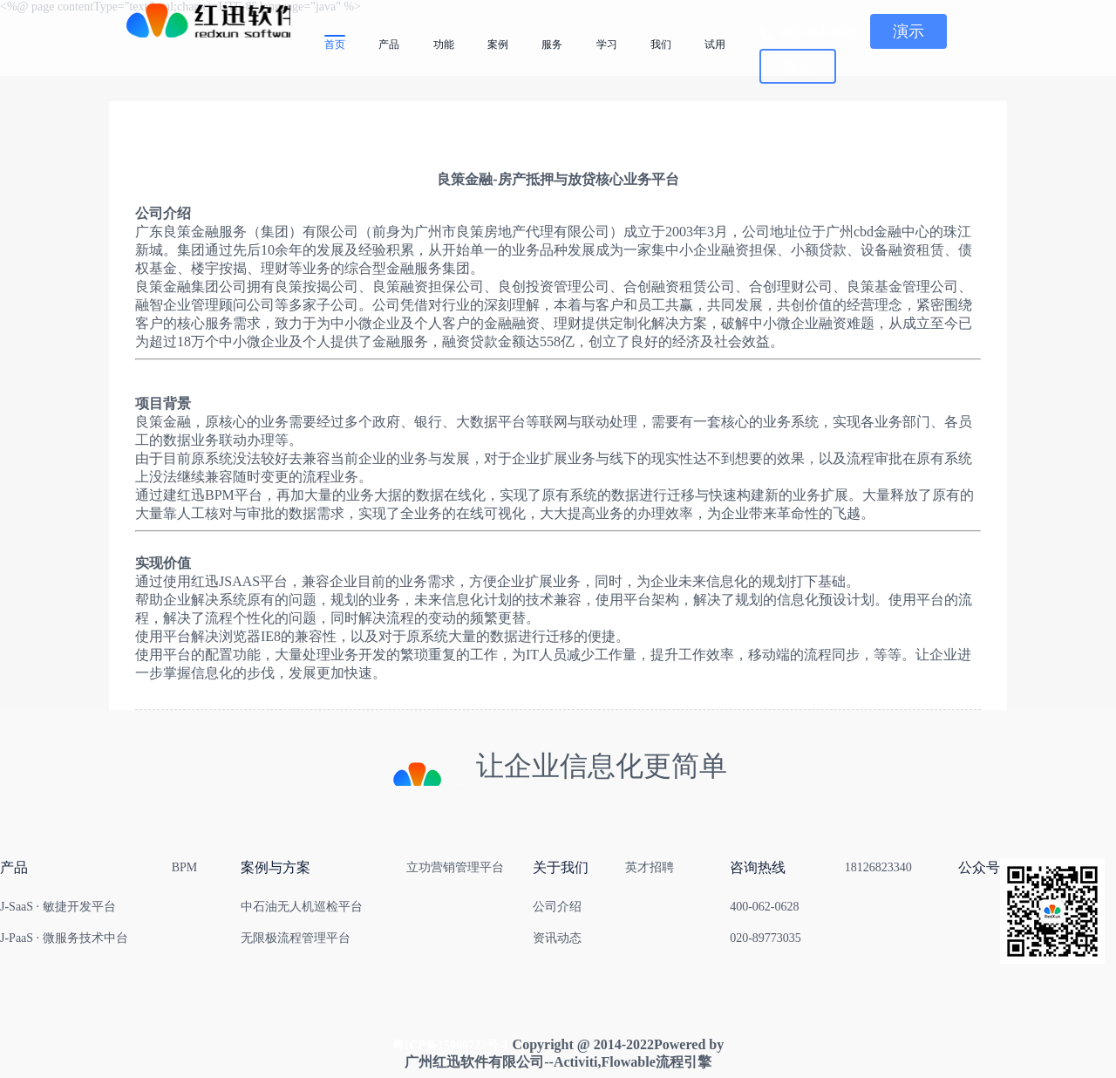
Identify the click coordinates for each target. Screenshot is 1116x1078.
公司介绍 (557, 906)
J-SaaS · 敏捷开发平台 (58, 906)
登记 (797, 66)
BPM (185, 867)
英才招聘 (649, 867)
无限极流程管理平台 (295, 938)
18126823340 (878, 867)
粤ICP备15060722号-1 (450, 1045)
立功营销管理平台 (455, 867)
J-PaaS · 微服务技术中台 (64, 938)
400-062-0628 (764, 906)
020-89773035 (765, 938)
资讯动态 (557, 938)
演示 (908, 31)
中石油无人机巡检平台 (302, 906)
